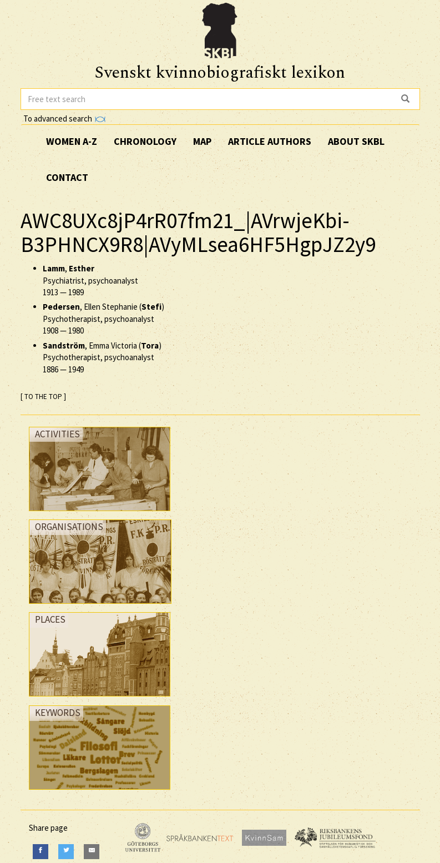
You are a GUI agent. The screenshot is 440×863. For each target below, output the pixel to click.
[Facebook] (40, 851)
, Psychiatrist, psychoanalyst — (90, 280)
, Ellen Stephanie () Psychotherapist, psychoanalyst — (103, 318)
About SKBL (356, 141)
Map (202, 141)
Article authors (269, 141)
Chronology (145, 141)
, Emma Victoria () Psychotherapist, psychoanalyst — (102, 357)
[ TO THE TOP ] (43, 396)
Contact (67, 177)
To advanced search (64, 118)
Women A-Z (71, 141)
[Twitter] (66, 851)
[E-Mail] (91, 851)
